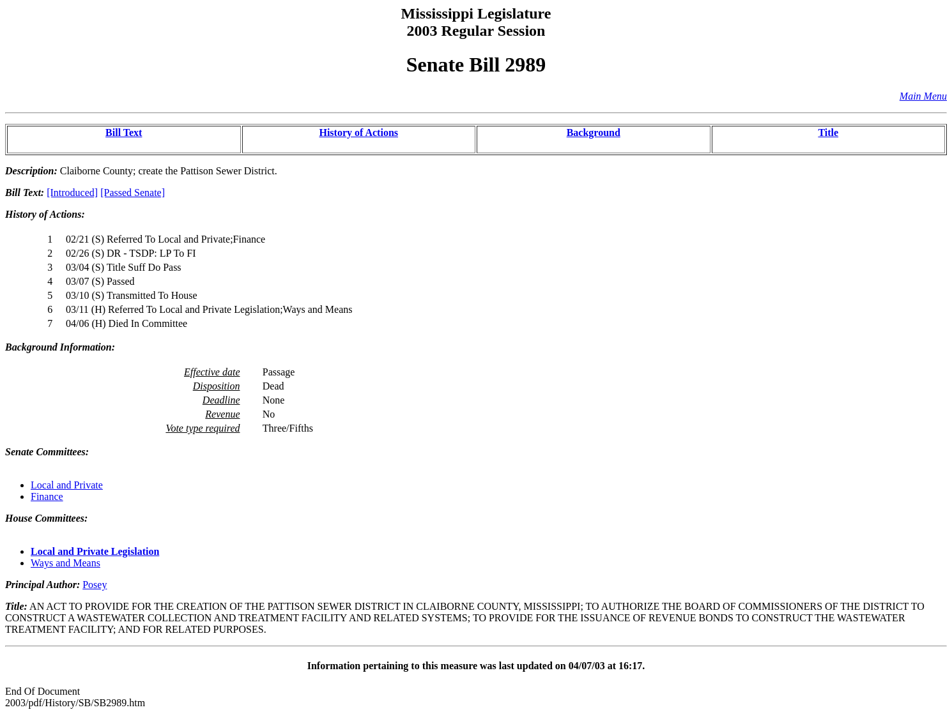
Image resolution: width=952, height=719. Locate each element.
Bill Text (123, 132)
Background (593, 132)
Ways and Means (65, 562)
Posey (94, 584)
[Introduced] (72, 192)
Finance (47, 496)
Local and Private (67, 485)
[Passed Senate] (132, 192)
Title (828, 132)
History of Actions (358, 132)
